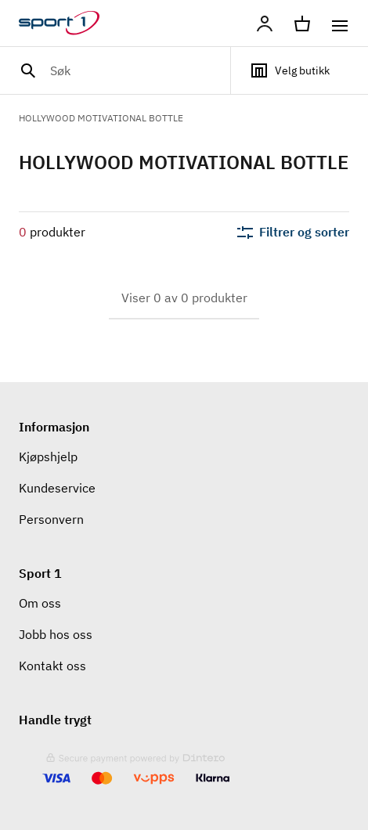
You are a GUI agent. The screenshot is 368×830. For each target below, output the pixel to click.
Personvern (51, 519)
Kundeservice (57, 488)
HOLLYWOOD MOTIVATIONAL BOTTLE (101, 118)
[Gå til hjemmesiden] (68, 23)
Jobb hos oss (55, 634)
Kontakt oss (52, 665)
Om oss (40, 603)
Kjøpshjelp (48, 456)
